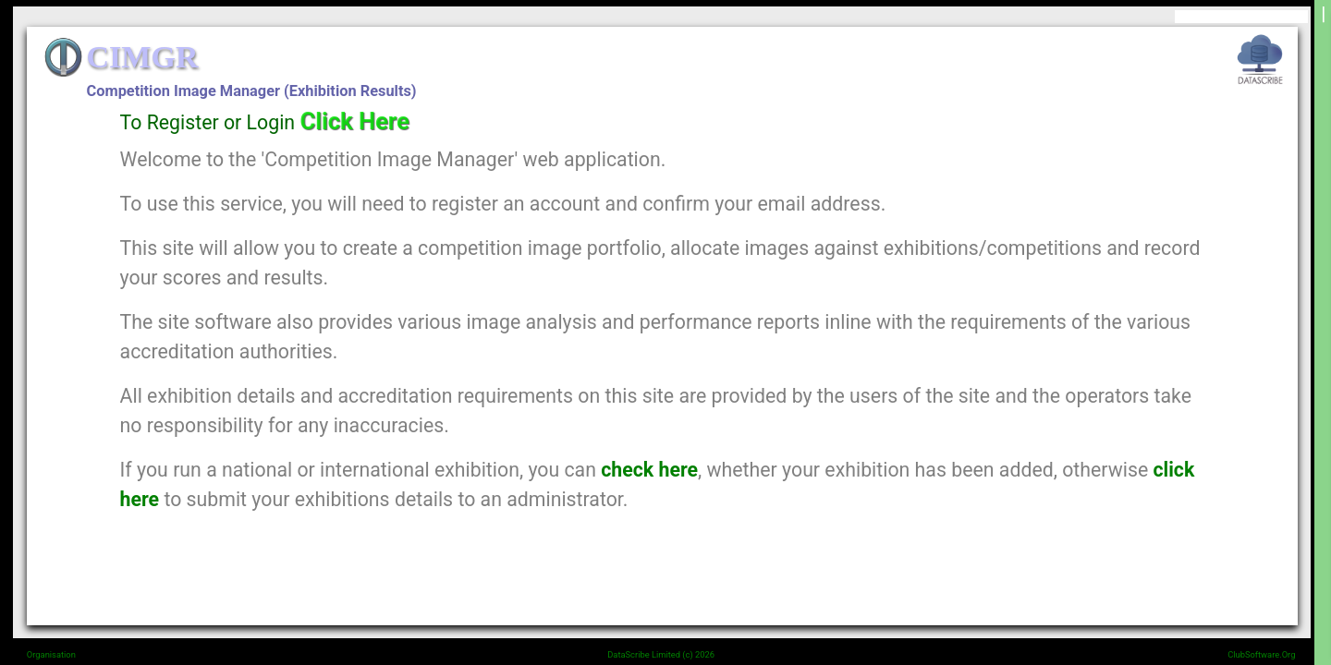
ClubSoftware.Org (1261, 654)
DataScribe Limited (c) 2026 (660, 654)
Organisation (51, 654)
